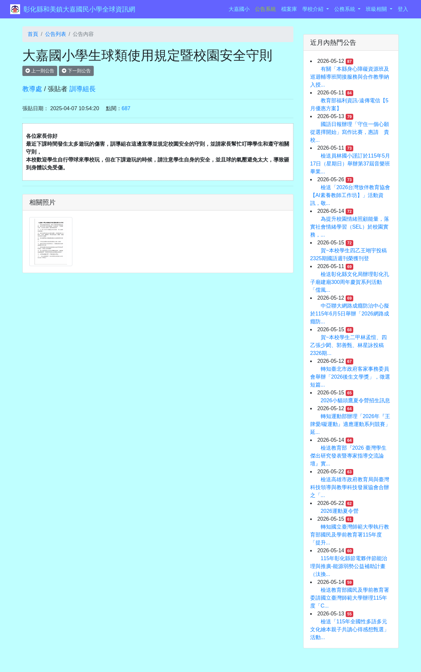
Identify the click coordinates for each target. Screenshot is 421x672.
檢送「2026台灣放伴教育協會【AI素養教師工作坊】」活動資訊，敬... (350, 195)
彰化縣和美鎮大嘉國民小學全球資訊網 (79, 9)
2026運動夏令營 (340, 511)
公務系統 (345, 9)
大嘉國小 (240, 8)
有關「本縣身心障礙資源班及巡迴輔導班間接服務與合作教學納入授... (349, 76)
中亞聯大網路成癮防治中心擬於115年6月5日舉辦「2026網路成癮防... (349, 313)
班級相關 (377, 9)
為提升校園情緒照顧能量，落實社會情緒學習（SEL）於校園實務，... (349, 226)
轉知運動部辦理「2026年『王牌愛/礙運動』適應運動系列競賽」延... (350, 424)
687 (126, 108)
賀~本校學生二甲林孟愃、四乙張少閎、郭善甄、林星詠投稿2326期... (348, 345)
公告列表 (55, 34)
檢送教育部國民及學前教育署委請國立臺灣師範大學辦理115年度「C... (349, 598)
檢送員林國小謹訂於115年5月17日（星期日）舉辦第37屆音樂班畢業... (350, 163)
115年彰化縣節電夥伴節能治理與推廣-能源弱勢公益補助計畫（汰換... (348, 566)
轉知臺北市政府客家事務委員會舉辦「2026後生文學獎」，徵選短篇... (350, 376)
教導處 (32, 88)
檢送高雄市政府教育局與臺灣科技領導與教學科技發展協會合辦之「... (349, 487)
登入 (403, 9)
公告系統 (265, 9)
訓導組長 (82, 88)
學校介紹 (313, 9)
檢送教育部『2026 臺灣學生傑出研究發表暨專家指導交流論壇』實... (348, 455)
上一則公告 (39, 70)
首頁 (33, 34)
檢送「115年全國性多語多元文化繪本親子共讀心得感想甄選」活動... (349, 629)
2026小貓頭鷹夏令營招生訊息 (355, 400)
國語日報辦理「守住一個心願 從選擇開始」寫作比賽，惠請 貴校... (352, 132)
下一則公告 (76, 70)
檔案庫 (289, 9)
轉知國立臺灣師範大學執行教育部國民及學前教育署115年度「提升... (349, 534)
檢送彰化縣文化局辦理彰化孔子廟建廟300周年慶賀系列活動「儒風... (349, 282)
